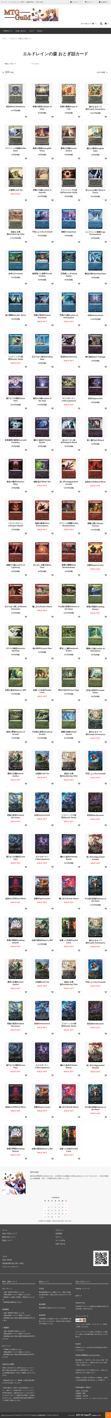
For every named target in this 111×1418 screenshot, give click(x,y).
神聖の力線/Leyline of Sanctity (42, 191)
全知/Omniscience (95, 315)
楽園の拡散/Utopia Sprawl (69, 733)
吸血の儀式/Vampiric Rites (15, 483)
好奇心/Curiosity (15, 274)
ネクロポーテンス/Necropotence (68, 399)
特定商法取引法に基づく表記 (13, 1263)
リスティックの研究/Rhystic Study (15, 358)
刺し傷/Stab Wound (95, 440)
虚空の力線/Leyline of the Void (42, 399)
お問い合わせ (21, 31)
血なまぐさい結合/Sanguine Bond (69, 441)
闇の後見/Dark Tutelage (95, 357)
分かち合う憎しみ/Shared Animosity (15, 608)
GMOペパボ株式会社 (38, 1415)
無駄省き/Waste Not (42, 482)
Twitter (39, 31)
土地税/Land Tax (15, 190)
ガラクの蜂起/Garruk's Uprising (15, 649)
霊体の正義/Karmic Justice (69, 149)
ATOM (9, 1260)
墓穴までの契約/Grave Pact (15, 399)
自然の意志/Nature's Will (15, 690)
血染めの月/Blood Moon (95, 482)
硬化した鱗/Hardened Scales (69, 649)
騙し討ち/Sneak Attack (42, 607)
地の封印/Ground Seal (42, 648)
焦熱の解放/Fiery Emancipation (42, 524)
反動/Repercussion (95, 565)
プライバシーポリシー (10, 1267)
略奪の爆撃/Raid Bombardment (69, 566)
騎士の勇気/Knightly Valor (95, 149)
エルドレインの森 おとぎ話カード (20, 38)
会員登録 (104, 2)
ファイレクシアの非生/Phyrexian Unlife (68, 191)
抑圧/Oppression (95, 398)
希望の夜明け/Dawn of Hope (42, 108)
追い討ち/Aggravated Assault (69, 483)
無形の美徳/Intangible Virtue (42, 149)
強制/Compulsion (68, 232)
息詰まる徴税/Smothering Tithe (15, 233)
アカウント (76, 2)
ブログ (31, 31)
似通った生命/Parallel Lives (42, 691)
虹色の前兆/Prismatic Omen (95, 691)
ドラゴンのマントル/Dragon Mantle (15, 524)
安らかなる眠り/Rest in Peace (95, 191)
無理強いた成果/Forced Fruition (42, 275)
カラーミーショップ (7, 1415)
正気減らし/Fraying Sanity (69, 275)
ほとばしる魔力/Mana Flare (42, 566)
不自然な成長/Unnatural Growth (42, 733)
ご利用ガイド (7, 31)
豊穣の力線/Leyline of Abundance (95, 650)
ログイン (90, 2)
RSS (4, 1260)
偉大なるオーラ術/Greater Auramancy (95, 108)
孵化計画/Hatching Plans (95, 274)
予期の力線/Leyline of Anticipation (68, 316)
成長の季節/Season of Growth (15, 733)
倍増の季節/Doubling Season (95, 608)
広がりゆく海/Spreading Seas (42, 358)
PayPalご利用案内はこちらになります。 (88, 1355)
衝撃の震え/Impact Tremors (95, 524)
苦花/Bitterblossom (68, 357)
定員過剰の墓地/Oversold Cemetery (15, 441)
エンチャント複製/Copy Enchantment (95, 233)
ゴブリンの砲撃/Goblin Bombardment (68, 524)
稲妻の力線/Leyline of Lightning (15, 566)
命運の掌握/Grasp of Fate (68, 108)
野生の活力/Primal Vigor (68, 690)
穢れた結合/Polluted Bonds (42, 441)
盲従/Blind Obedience (15, 107)
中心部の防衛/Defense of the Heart (68, 608)
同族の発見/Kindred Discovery (42, 316)
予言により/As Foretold (42, 232)
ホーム (4, 38)
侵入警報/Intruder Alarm (15, 315)
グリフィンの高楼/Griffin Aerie (15, 149)
